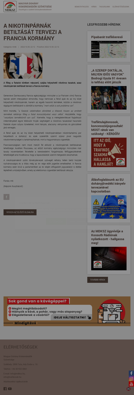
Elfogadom (56, 206)
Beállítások (77, 206)
